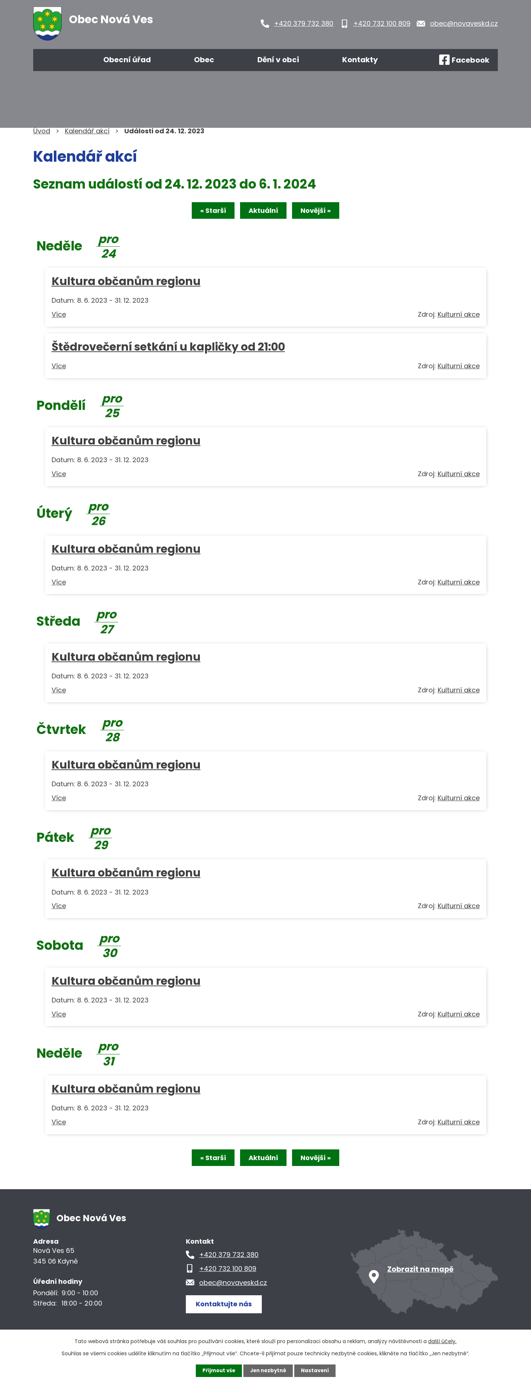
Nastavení (317, 1370)
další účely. (442, 1341)
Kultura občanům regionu (126, 282)
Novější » (321, 212)
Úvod (54, 60)
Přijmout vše (216, 1370)
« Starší (207, 212)
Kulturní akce (459, 315)
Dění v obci (278, 60)
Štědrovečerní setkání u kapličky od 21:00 (168, 348)
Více (59, 315)
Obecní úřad (127, 60)
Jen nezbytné (268, 1370)
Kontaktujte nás (226, 1306)
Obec (204, 60)
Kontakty (360, 60)
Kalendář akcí (87, 131)
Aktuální (263, 212)
